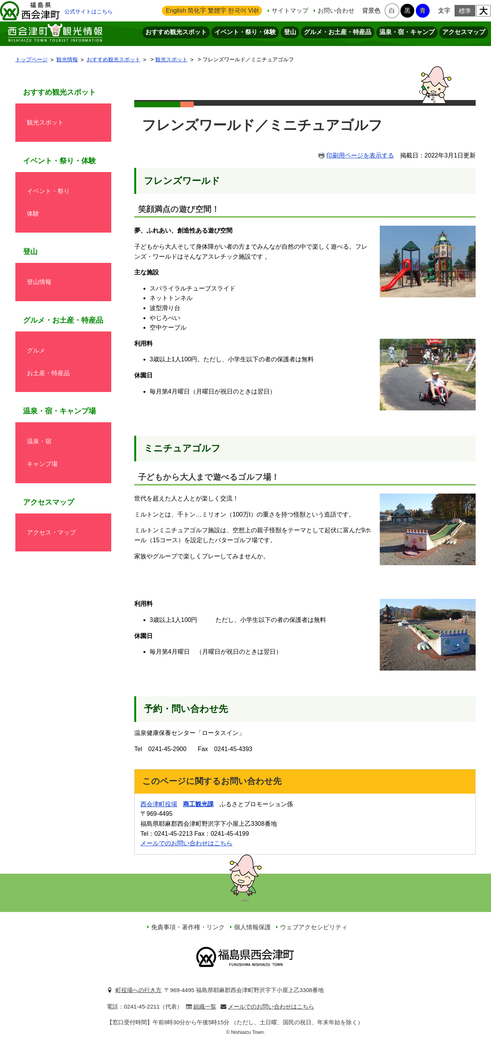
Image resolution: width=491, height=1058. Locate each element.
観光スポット (171, 59)
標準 (465, 11)
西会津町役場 (158, 804)
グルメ (36, 350)
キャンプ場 (42, 464)
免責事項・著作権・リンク (188, 927)
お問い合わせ (336, 10)
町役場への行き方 (138, 990)
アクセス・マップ (51, 532)
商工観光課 (198, 804)
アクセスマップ (463, 32)
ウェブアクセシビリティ (314, 927)
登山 (290, 32)
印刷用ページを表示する (360, 155)
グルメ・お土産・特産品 (337, 32)
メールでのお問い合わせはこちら (186, 843)
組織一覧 (204, 1006)
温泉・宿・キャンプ (407, 32)
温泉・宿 (39, 441)
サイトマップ (290, 10)
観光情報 (67, 59)
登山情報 (39, 282)
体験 (33, 213)
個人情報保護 (252, 927)
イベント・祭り (48, 191)
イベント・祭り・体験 (245, 32)
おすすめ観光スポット (176, 32)
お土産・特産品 (48, 373)
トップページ (31, 59)
